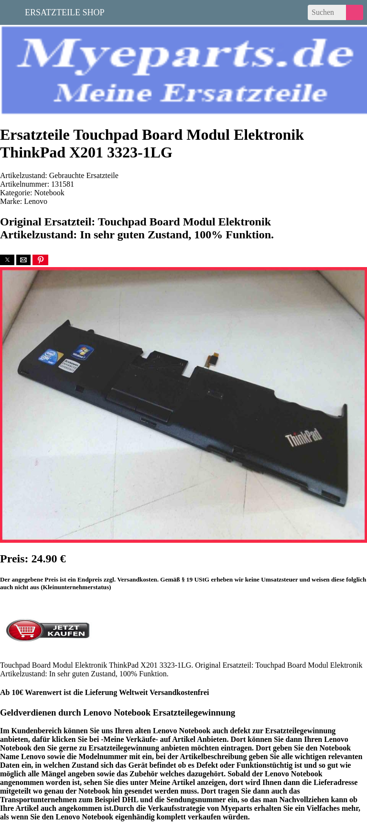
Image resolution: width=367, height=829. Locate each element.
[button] (7, 260)
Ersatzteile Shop (65, 11)
